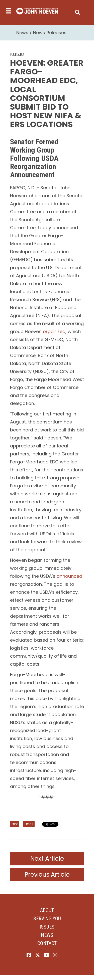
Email (29, 824)
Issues (47, 927)
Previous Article (47, 874)
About (47, 910)
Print (15, 824)
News (22, 32)
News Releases (49, 32)
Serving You (47, 919)
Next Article (47, 858)
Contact (47, 943)
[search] (77, 11)
